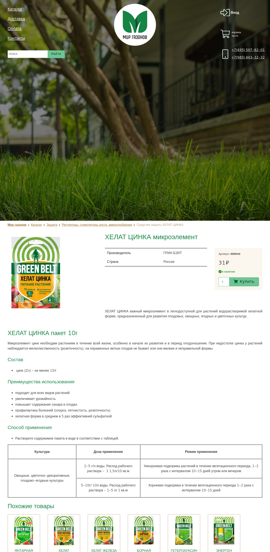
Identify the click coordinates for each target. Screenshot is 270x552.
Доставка (16, 18)
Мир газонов (17, 225)
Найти (56, 53)
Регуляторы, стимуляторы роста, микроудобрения (97, 225)
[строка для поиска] (28, 54)
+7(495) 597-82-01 (248, 49)
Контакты (16, 38)
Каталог (15, 9)
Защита (52, 225)
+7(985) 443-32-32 (248, 57)
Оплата (15, 28)
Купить (247, 281)
